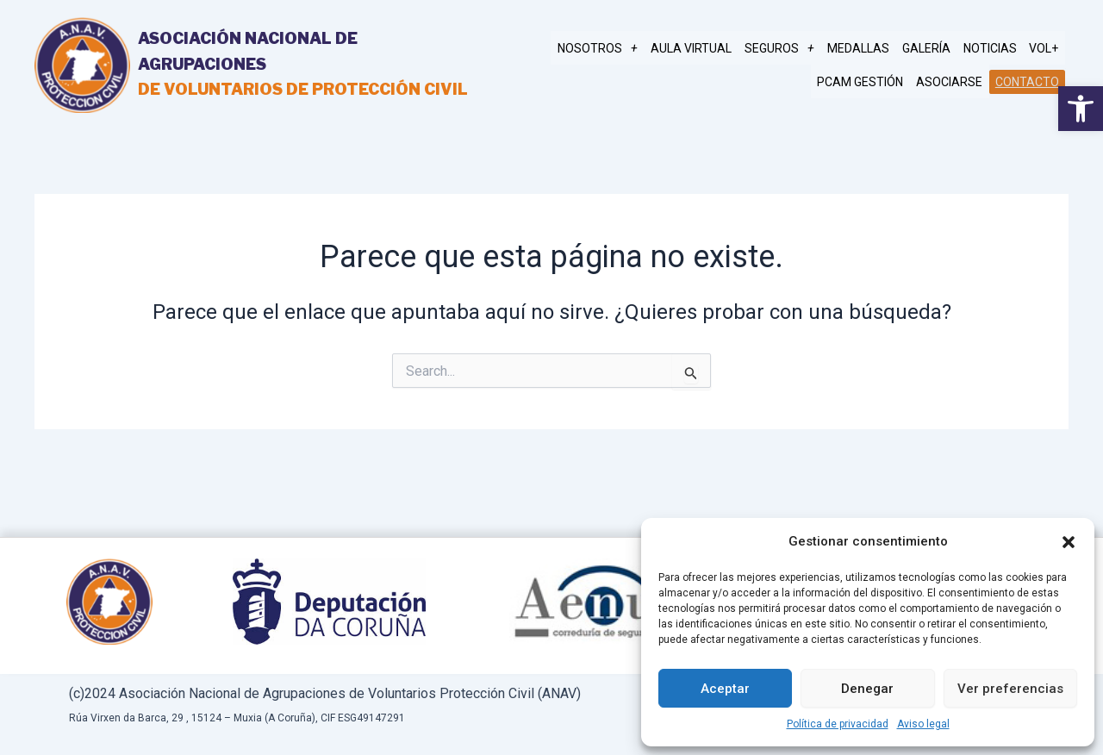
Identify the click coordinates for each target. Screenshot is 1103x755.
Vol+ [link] (1045, 48)
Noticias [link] (993, 48)
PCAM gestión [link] (866, 81)
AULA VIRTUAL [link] (704, 48)
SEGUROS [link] (791, 48)
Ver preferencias (1010, 688)
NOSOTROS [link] (614, 48)
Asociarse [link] (952, 81)
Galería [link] (932, 48)
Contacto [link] (1028, 81)
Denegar (867, 688)
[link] (1080, 108)
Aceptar (725, 688)
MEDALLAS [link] (867, 48)
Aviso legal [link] (923, 724)
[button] (1068, 542)
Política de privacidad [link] (837, 724)
